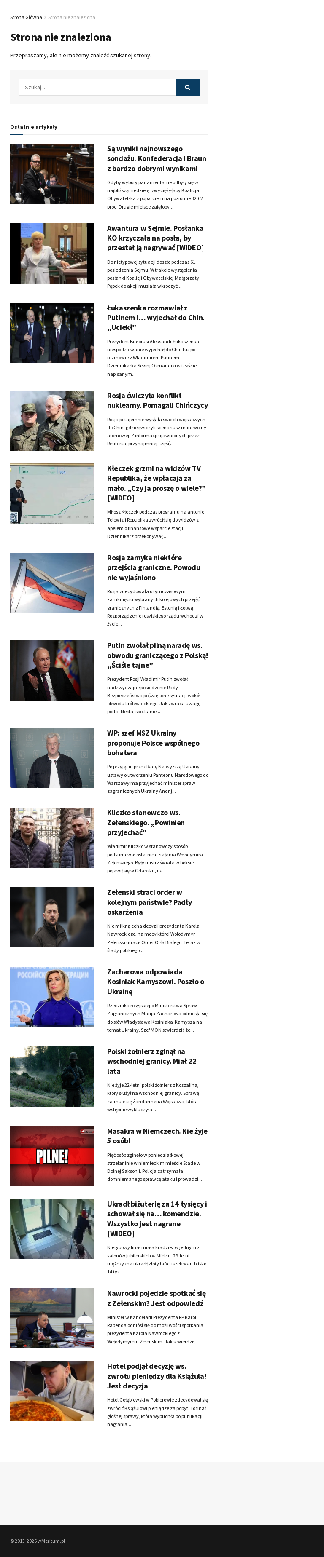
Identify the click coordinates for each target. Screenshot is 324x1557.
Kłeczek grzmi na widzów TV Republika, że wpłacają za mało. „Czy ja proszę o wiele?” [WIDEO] (156, 483)
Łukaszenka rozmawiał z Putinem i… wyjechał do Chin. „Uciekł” (156, 317)
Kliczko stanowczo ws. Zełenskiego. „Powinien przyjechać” (146, 822)
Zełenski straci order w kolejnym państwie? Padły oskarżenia (149, 902)
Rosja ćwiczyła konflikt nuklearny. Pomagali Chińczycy (157, 400)
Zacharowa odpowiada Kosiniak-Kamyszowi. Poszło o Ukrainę (155, 981)
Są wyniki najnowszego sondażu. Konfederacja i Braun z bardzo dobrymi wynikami (156, 158)
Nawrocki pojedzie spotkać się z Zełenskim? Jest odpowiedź (156, 1298)
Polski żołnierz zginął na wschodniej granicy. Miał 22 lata (151, 1061)
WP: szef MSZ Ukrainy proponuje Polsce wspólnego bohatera (153, 742)
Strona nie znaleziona (71, 17)
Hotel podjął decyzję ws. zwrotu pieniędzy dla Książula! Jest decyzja (156, 1376)
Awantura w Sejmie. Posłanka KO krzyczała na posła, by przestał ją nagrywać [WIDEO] (155, 238)
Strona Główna (26, 17)
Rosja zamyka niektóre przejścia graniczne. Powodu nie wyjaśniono (153, 567)
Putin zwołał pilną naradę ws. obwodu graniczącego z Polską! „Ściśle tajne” (157, 655)
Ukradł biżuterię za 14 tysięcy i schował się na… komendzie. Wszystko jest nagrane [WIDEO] (157, 1218)
